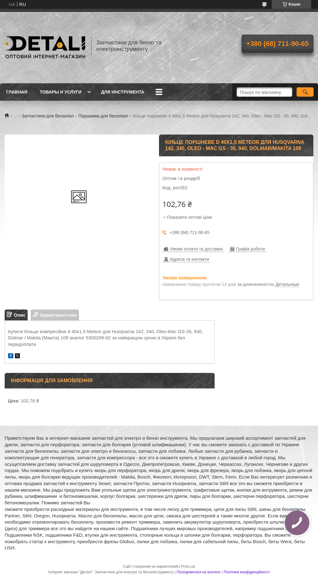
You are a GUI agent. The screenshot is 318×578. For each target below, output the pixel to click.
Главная (16, 91)
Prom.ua (188, 566)
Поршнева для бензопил (103, 115)
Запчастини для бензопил (48, 115)
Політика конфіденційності (247, 572)
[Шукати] (305, 92)
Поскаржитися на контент (198, 572)
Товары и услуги (61, 91)
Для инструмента (122, 91)
